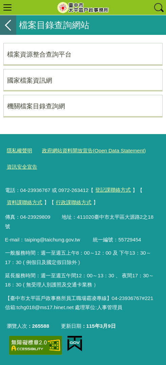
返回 (8, 25)
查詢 (158, 7)
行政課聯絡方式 (73, 202)
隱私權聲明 (19, 150)
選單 (7, 7)
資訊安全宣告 (22, 167)
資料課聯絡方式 (24, 202)
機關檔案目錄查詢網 (36, 106)
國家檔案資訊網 (29, 80)
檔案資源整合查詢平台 (39, 54)
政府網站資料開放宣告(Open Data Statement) (94, 150)
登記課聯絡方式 (113, 190)
